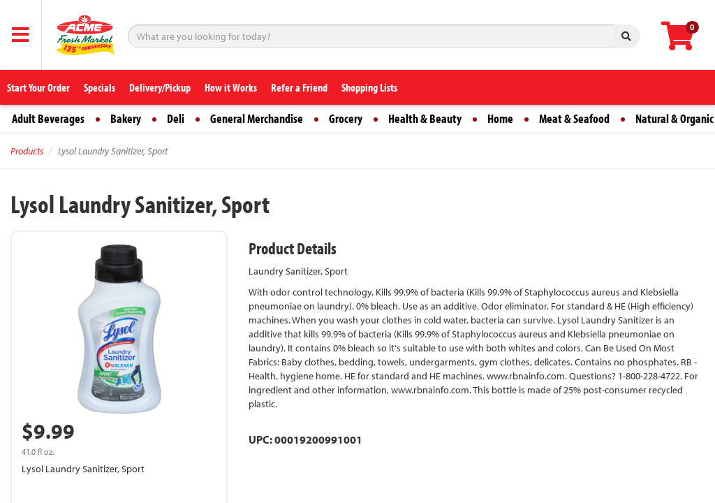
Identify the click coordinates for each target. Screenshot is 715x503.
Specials (99, 87)
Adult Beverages (48, 118)
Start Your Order (38, 87)
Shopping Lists (369, 87)
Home (500, 118)
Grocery (345, 118)
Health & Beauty (425, 118)
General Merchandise (256, 118)
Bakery (125, 118)
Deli (175, 118)
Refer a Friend (299, 87)
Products (26, 151)
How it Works (231, 87)
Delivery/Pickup (160, 87)
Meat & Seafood (574, 118)
